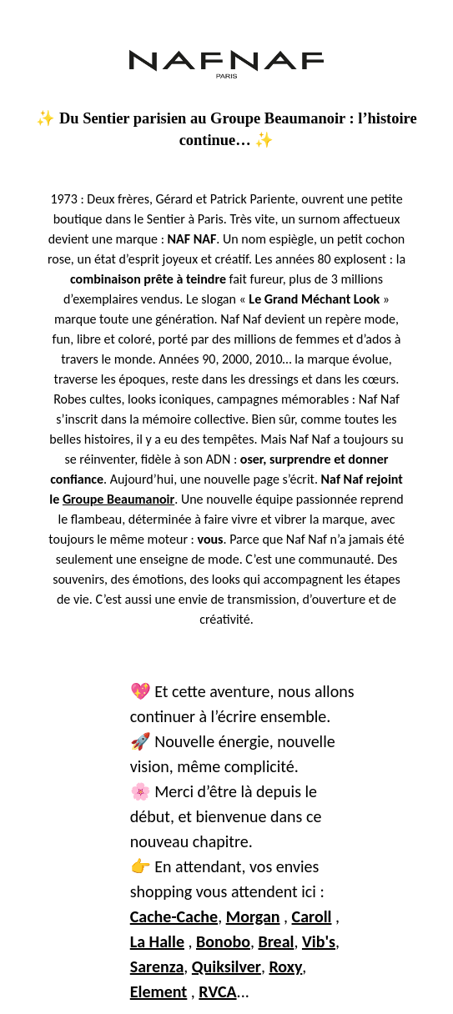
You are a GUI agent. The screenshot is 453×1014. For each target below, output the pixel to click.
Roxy (285, 966)
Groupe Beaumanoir (118, 499)
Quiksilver (226, 966)
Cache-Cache (174, 916)
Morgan (253, 916)
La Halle (157, 941)
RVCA (217, 991)
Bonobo (223, 941)
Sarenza (157, 966)
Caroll (312, 916)
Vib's (318, 941)
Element (159, 991)
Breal (276, 941)
